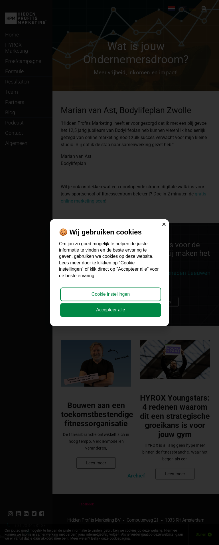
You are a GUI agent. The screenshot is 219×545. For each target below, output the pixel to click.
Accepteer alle (110, 309)
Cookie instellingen (111, 294)
